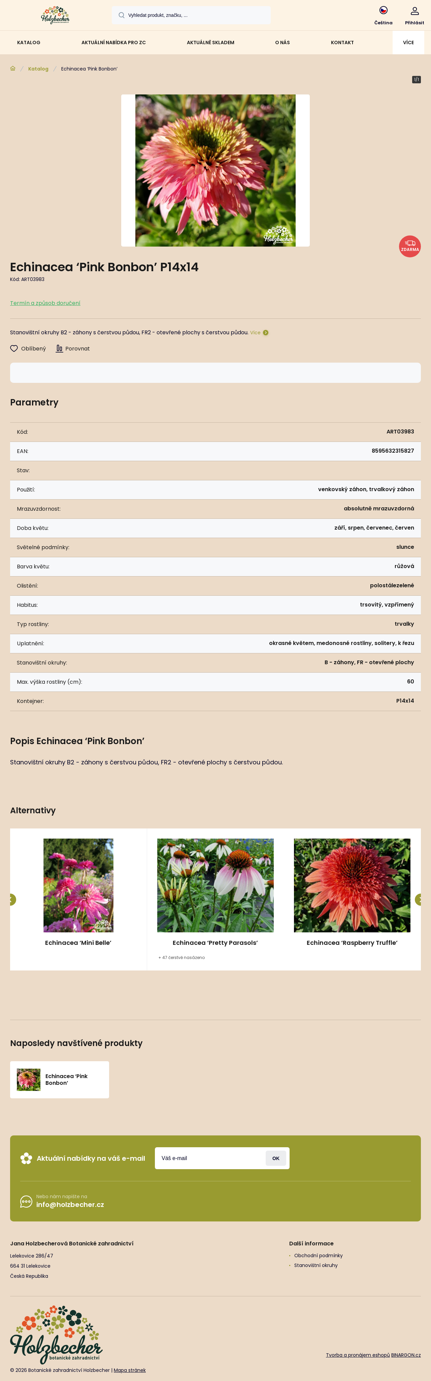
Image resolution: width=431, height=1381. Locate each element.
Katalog (38, 68)
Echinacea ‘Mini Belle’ (78, 943)
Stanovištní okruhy (316, 1265)
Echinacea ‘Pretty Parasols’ (215, 943)
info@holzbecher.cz (70, 1204)
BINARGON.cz (406, 1355)
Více (255, 332)
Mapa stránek (130, 1370)
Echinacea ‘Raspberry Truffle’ (352, 943)
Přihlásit (276, 1158)
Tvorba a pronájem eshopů (358, 1355)
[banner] (55, 16)
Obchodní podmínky (318, 1255)
